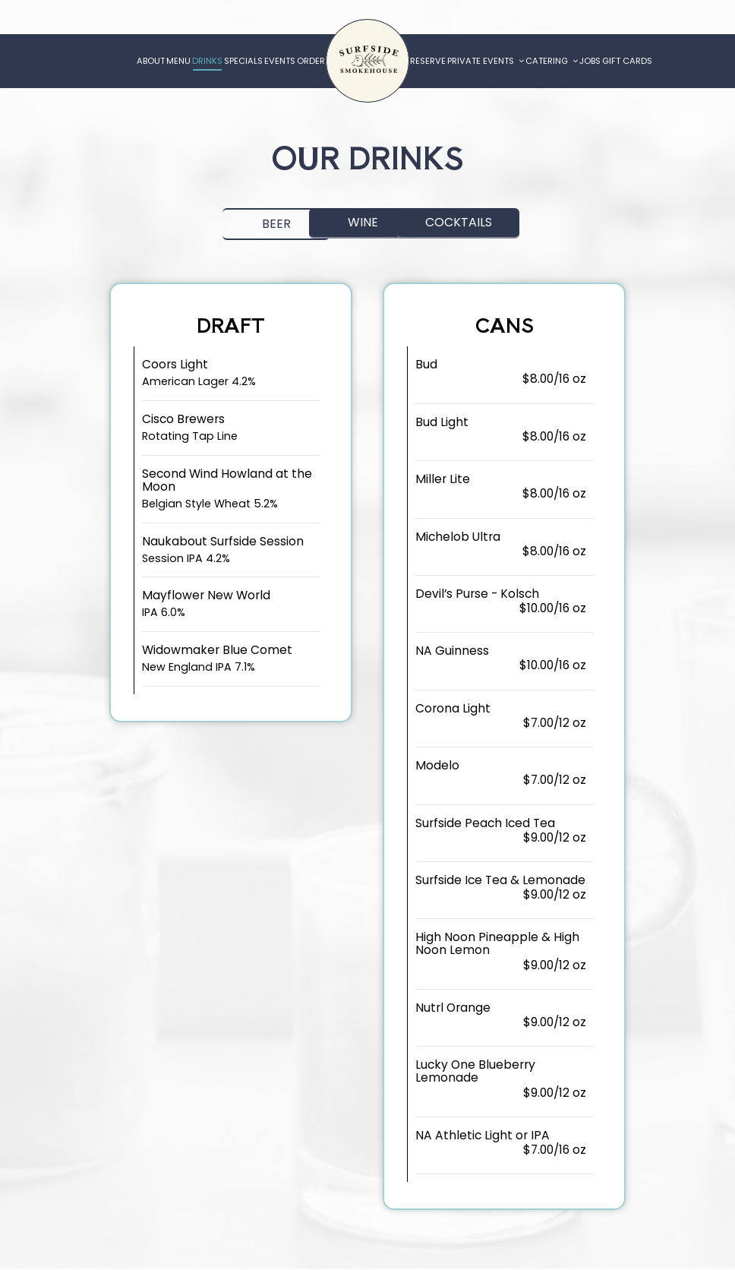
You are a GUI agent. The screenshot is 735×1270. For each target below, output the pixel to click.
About (151, 61)
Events (279, 61)
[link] (367, 61)
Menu (178, 61)
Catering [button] (551, 61)
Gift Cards (627, 61)
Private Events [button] (485, 61)
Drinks (207, 61)
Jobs (590, 61)
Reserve (428, 61)
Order (311, 61)
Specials (243, 61)
